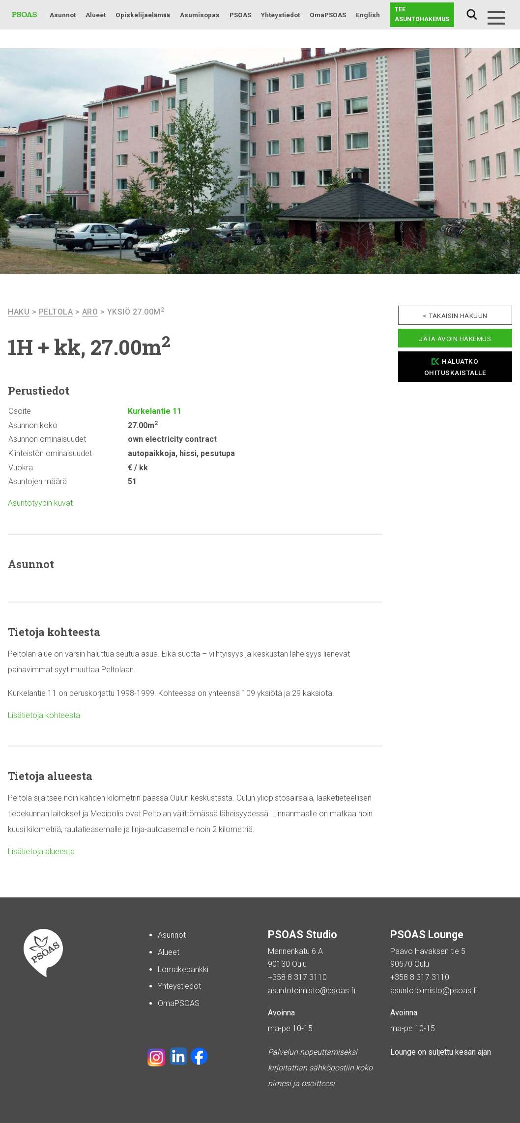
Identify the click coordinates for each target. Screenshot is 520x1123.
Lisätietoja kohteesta (44, 715)
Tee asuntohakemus (422, 14)
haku (18, 312)
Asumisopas (200, 15)
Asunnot (63, 15)
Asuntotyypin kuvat (40, 503)
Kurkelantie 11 (154, 411)
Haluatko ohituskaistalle (455, 366)
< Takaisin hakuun (455, 315)
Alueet (96, 15)
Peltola (56, 312)
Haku (472, 15)
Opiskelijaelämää (143, 15)
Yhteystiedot (280, 15)
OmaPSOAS (328, 15)
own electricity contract (172, 439)
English (368, 15)
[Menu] (496, 17)
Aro (90, 312)
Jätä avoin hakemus (455, 339)
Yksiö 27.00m (136, 312)
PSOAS (240, 15)
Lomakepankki (183, 969)
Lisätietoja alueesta (41, 851)
